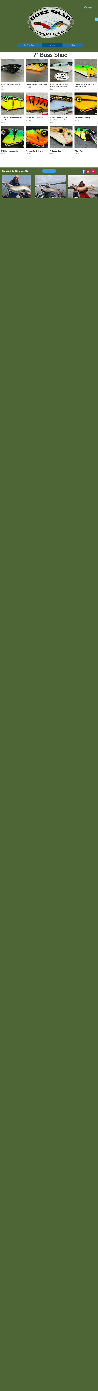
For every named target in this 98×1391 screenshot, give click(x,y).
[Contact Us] (49, 171)
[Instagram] (93, 171)
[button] (96, 19)
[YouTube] (88, 171)
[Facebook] (83, 171)
